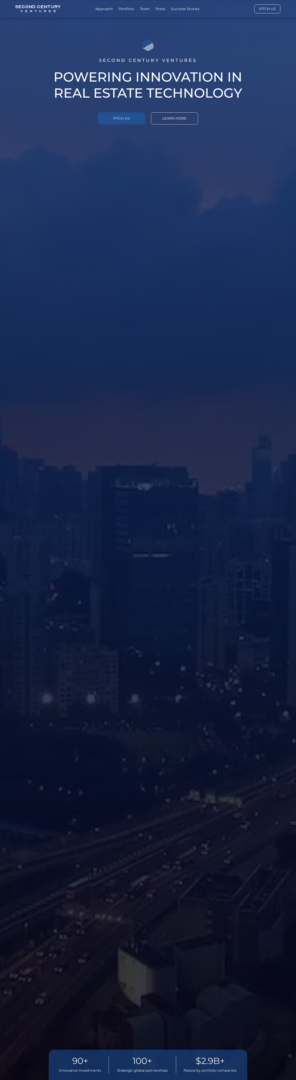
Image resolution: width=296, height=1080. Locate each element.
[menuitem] (105, 9)
